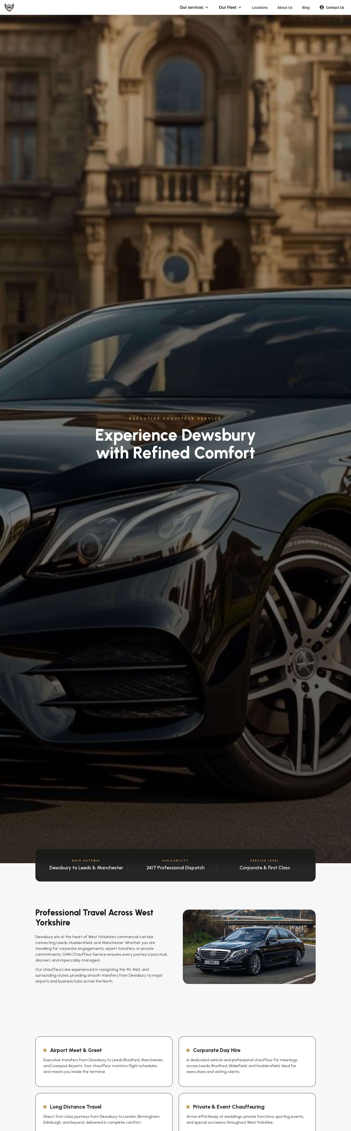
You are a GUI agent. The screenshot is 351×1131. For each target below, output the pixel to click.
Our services (191, 7)
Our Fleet (227, 7)
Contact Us (331, 7)
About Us (284, 7)
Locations (260, 7)
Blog (306, 7)
